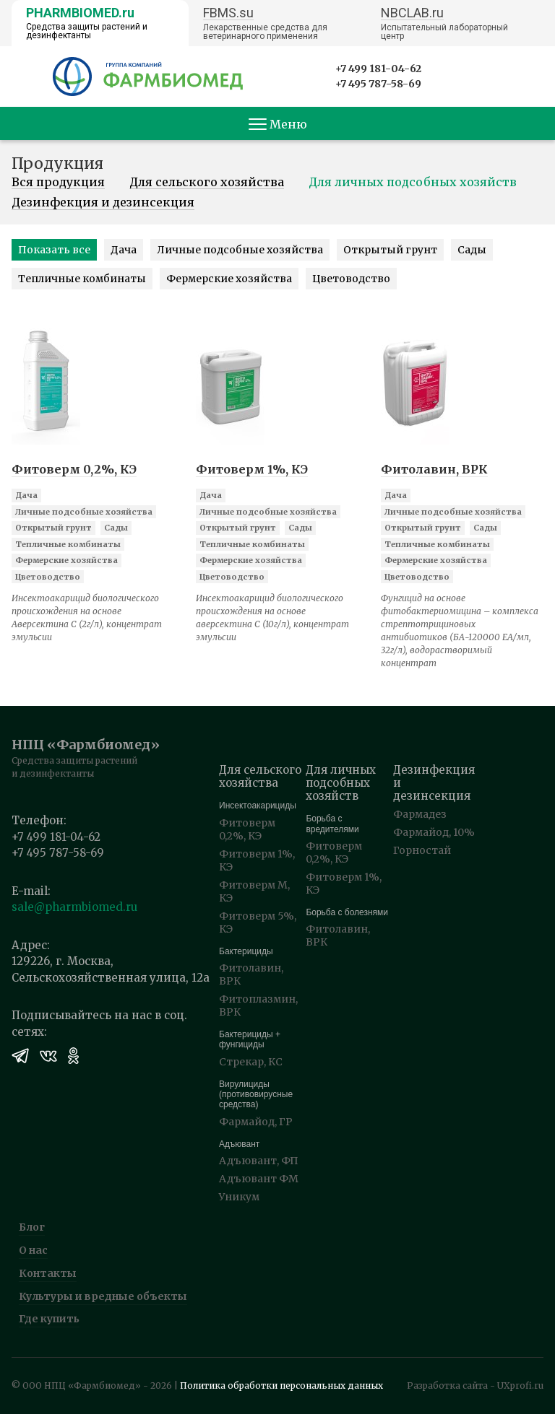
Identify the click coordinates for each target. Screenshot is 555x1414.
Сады (471, 249)
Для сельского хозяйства (206, 182)
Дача (124, 249)
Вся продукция (58, 182)
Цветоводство (351, 278)
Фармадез (420, 814)
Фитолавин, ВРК (434, 469)
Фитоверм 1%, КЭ (252, 469)
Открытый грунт (390, 249)
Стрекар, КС (251, 1061)
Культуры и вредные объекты (103, 1296)
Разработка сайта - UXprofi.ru (475, 1385)
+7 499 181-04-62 (378, 68)
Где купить (49, 1318)
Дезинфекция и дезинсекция (103, 202)
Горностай (422, 850)
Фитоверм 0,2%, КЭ (74, 469)
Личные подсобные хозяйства (240, 249)
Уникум (239, 1196)
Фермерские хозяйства (229, 278)
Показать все (54, 249)
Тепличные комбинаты (82, 278)
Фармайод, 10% (434, 832)
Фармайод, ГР (256, 1121)
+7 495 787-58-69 (378, 83)
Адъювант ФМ (258, 1178)
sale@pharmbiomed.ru (74, 907)
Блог (32, 1227)
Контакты (48, 1273)
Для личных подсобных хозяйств (413, 182)
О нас (33, 1250)
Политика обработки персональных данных (281, 1385)
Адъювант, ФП (258, 1160)
